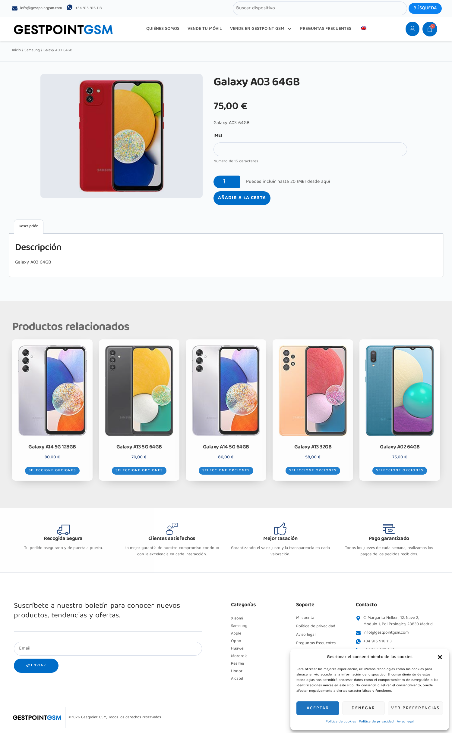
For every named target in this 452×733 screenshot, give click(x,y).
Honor (236, 671)
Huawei (237, 648)
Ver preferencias (415, 708)
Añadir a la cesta (242, 198)
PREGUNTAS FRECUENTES (325, 29)
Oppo (236, 641)
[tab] (28, 227)
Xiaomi (237, 618)
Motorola (239, 656)
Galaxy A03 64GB (33, 262)
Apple (236, 633)
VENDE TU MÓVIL (205, 29)
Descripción (28, 226)
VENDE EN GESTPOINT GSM (261, 29)
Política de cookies (341, 722)
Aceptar (318, 708)
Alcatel (237, 678)
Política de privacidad (376, 722)
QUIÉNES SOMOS (162, 29)
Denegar (363, 708)
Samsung (32, 50)
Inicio (16, 50)
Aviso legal (405, 722)
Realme (237, 663)
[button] (440, 657)
